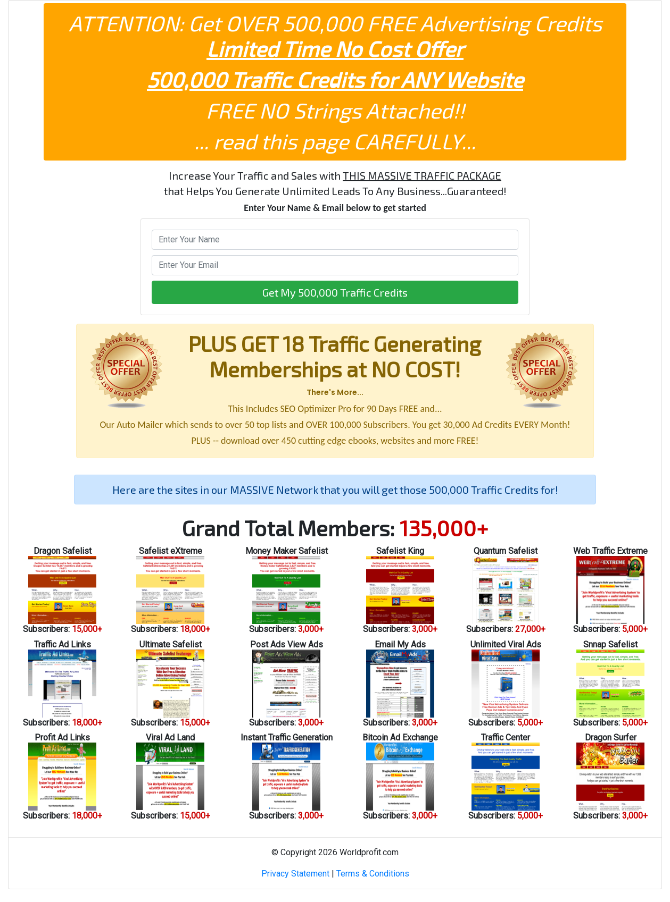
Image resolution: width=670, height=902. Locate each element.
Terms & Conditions (372, 874)
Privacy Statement (295, 874)
